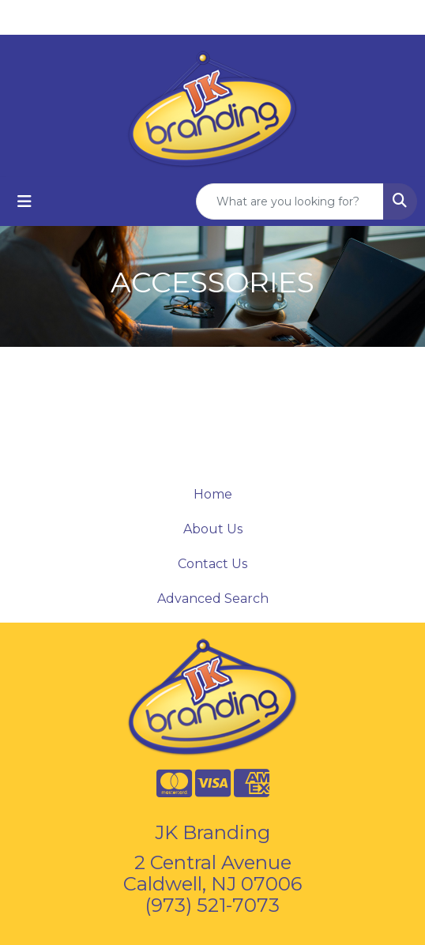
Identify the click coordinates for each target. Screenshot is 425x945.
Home (213, 494)
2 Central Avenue (212, 862)
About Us (213, 529)
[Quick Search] (290, 201)
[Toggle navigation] (24, 201)
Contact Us (212, 563)
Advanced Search (213, 598)
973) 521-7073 (215, 905)
